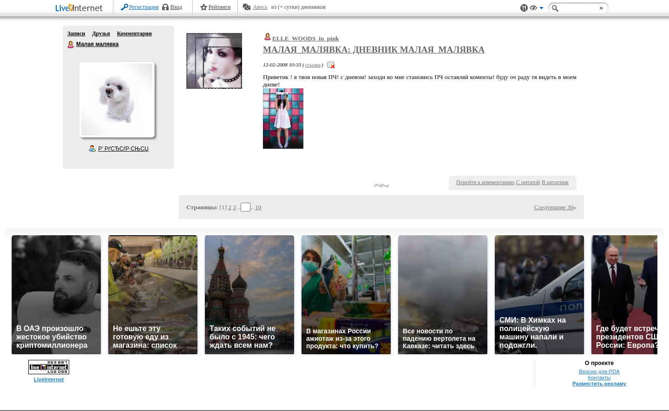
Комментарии (134, 33)
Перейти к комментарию (485, 182)
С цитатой (528, 182)
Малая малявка (71, 44)
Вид (537, 9)
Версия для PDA (599, 371)
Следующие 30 (554, 207)
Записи (76, 33)
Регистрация (144, 7)
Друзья (101, 33)
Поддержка (524, 8)
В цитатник (555, 182)
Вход (176, 7)
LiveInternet (81, 8)
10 (258, 207)
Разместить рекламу (599, 383)
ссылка (313, 64)
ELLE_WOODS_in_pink (305, 38)
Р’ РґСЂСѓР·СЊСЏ (123, 149)
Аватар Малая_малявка (116, 99)
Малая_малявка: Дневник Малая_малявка (374, 49)
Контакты (599, 377)
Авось (260, 7)
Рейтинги (220, 7)
